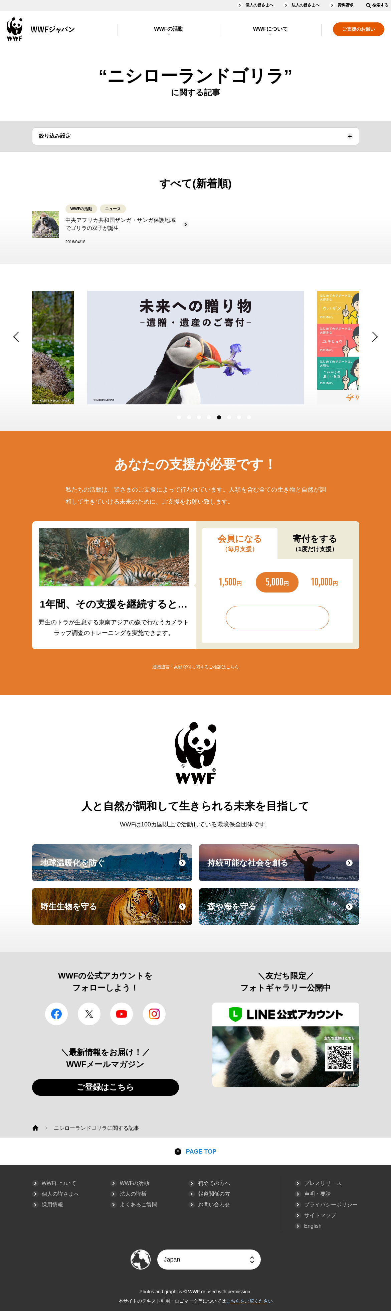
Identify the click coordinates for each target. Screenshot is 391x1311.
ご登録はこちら (105, 1086)
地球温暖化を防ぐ (115, 869)
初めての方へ (214, 1183)
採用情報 (52, 1204)
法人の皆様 (133, 1194)
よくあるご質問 (138, 1204)
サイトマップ (320, 1215)
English (313, 1226)
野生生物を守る (115, 912)
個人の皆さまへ (259, 5)
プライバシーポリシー (331, 1204)
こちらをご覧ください (249, 1301)
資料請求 (346, 5)
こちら (232, 666)
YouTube (121, 1014)
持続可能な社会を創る (282, 869)
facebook (56, 1014)
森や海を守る (282, 912)
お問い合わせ (214, 1204)
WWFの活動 (168, 29)
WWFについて (270, 29)
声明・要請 (317, 1194)
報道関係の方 (214, 1194)
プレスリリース (323, 1183)
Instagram (154, 1014)
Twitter (89, 1014)
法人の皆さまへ (305, 5)
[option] (280, 347)
